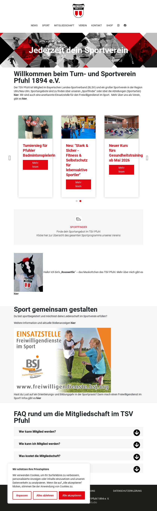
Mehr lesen (35, 164)
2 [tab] (80, 201)
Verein (83, 25)
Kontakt (96, 25)
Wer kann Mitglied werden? (37, 431)
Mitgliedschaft (64, 25)
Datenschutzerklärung (127, 491)
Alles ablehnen (45, 495)
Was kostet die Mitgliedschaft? (39, 456)
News (34, 25)
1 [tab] (77, 201)
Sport (46, 25)
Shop (109, 25)
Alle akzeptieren (71, 495)
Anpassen (22, 495)
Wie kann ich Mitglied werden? (39, 444)
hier (24, 98)
